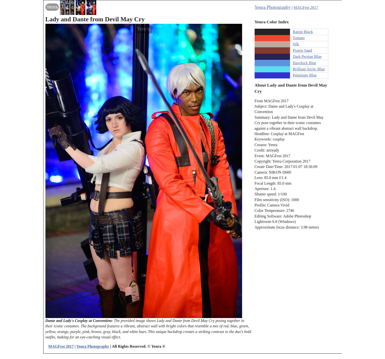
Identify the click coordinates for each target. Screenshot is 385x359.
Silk (296, 44)
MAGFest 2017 (306, 7)
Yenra (52, 7)
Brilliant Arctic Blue (309, 69)
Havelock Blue (304, 63)
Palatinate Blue (304, 75)
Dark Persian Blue (307, 56)
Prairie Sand (302, 50)
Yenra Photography (273, 7)
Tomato (299, 38)
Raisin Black (303, 32)
